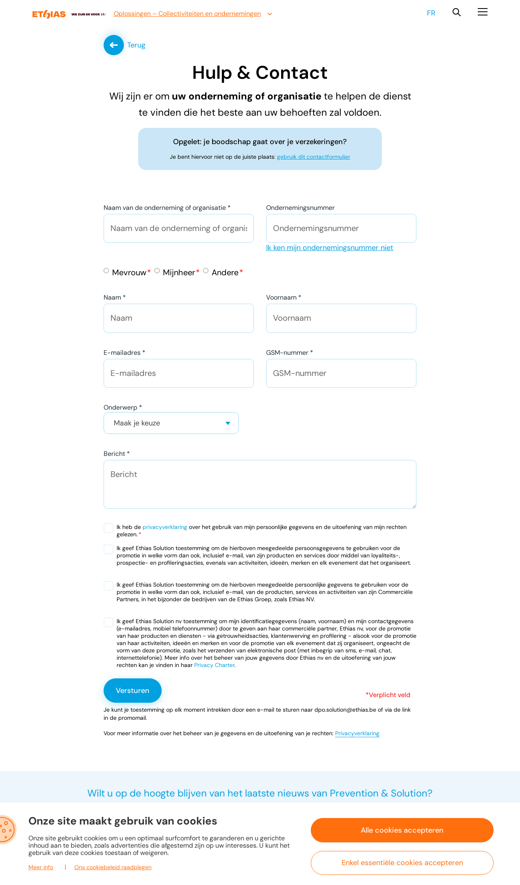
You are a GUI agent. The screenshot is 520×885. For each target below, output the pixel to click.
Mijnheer (179, 273)
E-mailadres (124, 353)
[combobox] (171, 423)
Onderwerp (123, 408)
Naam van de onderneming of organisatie (167, 208)
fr (431, 13)
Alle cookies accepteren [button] (402, 830)
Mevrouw (129, 273)
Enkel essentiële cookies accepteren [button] (402, 863)
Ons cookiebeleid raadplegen (113, 867)
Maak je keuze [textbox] (137, 423)
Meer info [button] (40, 867)
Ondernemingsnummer (300, 208)
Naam (115, 298)
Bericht (117, 454)
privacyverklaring (165, 527)
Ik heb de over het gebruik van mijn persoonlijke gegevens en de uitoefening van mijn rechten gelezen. (262, 531)
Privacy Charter (214, 665)
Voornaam (283, 298)
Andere (225, 273)
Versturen (133, 691)
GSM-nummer (289, 353)
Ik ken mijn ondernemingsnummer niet (329, 248)
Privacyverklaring (357, 733)
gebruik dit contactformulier (313, 157)
